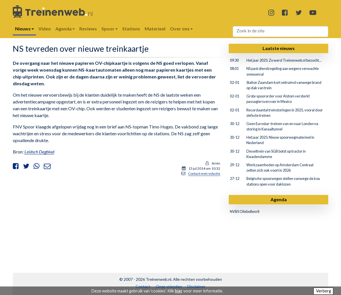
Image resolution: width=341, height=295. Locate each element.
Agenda (279, 199)
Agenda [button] (65, 28)
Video (44, 28)
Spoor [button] (109, 28)
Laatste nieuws (279, 48)
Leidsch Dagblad (39, 151)
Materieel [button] (155, 28)
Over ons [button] (181, 28)
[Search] (280, 31)
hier (178, 290)
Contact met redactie (204, 173)
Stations (131, 28)
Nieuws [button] (24, 28)
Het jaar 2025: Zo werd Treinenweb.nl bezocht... (283, 60)
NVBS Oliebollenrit (244, 211)
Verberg (323, 290)
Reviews (88, 28)
